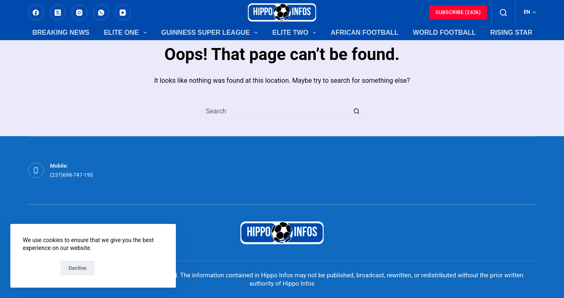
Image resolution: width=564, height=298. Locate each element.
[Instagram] (79, 12)
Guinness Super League (209, 33)
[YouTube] (123, 12)
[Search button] (356, 111)
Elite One (125, 33)
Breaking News (60, 32)
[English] (530, 12)
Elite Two (294, 33)
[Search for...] (273, 111)
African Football (364, 32)
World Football (444, 32)
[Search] (503, 12)
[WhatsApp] (101, 12)
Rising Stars (513, 32)
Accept (39, 268)
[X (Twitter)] (58, 12)
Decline (77, 268)
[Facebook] (36, 12)
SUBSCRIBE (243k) (458, 12)
